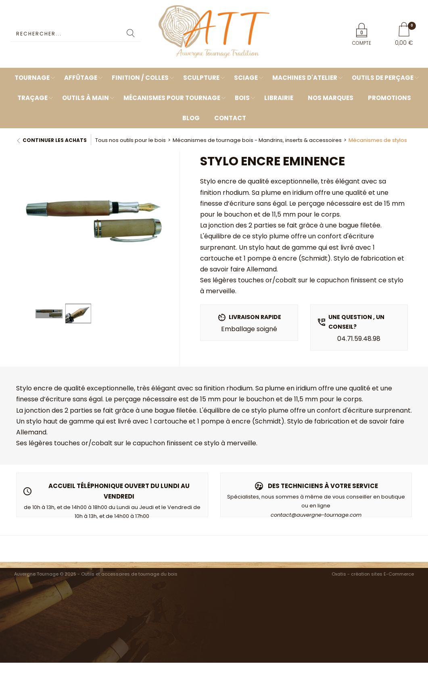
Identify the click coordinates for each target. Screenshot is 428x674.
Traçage (32, 98)
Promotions (389, 98)
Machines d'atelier (304, 77)
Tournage (32, 77)
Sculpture (201, 77)
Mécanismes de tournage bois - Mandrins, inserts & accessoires (257, 140)
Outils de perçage (382, 77)
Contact (230, 118)
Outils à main (85, 98)
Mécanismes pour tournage (171, 98)
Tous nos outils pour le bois (130, 140)
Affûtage (80, 77)
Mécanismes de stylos (378, 140)
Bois (242, 98)
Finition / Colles (140, 77)
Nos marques (330, 98)
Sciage (246, 77)
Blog (191, 118)
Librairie (278, 98)
